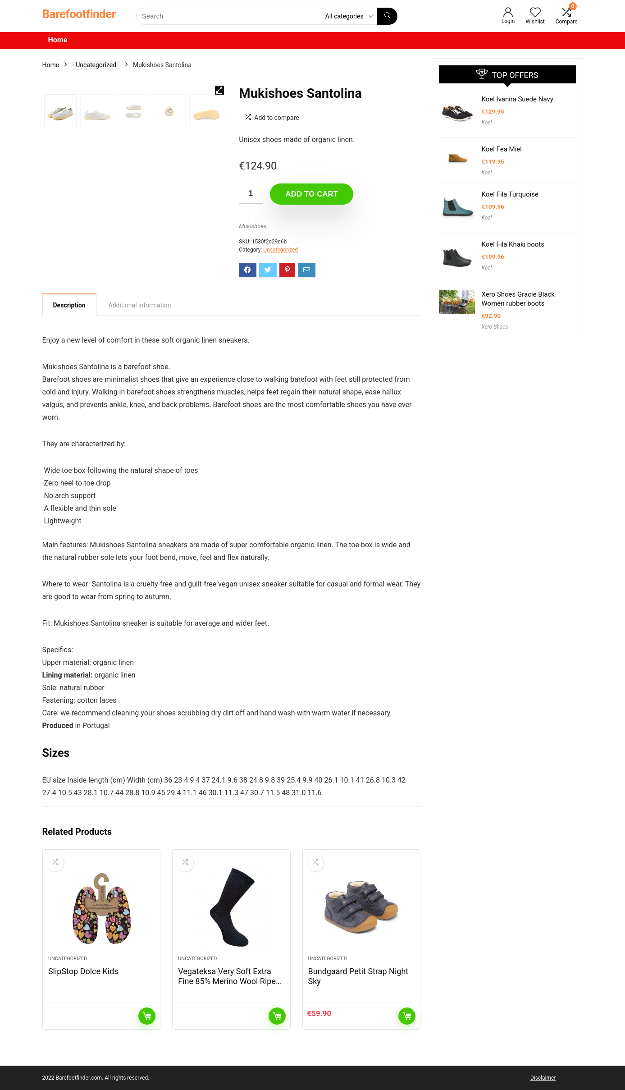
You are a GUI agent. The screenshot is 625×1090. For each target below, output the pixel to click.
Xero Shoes (495, 327)
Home (58, 40)
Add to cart (311, 194)
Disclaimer (543, 1078)
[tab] (69, 304)
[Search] (387, 16)
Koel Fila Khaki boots (513, 244)
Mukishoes (252, 226)
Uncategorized (96, 65)
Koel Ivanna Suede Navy (517, 99)
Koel (487, 122)
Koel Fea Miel (502, 149)
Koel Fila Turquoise (510, 194)
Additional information (140, 305)
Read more (146, 1016)
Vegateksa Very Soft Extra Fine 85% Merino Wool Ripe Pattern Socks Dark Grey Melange (227, 986)
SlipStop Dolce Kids (83, 971)
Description (69, 305)
